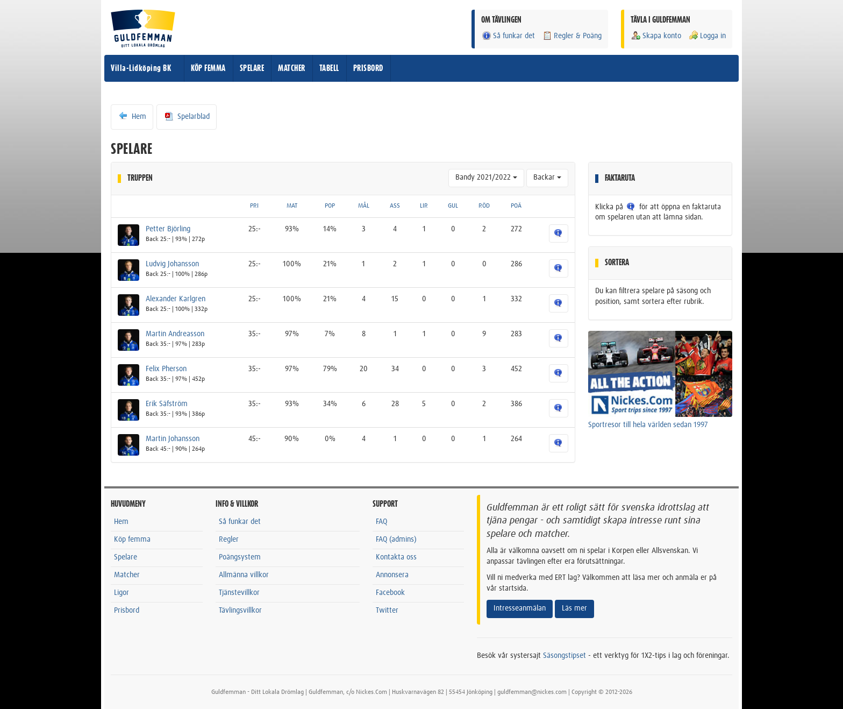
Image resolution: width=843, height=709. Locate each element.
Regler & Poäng (572, 36)
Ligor (121, 593)
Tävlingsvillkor (240, 610)
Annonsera (392, 575)
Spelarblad (186, 116)
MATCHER (291, 68)
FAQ (381, 522)
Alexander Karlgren (175, 299)
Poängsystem (240, 557)
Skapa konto (656, 36)
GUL (453, 206)
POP (330, 206)
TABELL (329, 68)
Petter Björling (168, 229)
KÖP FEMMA (208, 68)
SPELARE (252, 68)
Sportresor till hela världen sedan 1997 (648, 425)
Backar (547, 177)
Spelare (125, 557)
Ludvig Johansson (172, 264)
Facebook (390, 593)
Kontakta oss (396, 557)
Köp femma (132, 539)
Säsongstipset (564, 656)
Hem (132, 116)
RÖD (484, 206)
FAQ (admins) (396, 539)
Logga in (707, 36)
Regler (229, 539)
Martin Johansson (172, 439)
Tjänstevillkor (239, 593)
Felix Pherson (166, 369)
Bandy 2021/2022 (486, 177)
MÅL (363, 206)
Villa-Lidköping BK (141, 68)
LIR (424, 206)
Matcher (127, 575)
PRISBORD (368, 68)
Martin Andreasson (175, 334)
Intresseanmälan (520, 608)
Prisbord (126, 610)
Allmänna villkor (244, 575)
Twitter (387, 610)
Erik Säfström (167, 404)
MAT (292, 206)
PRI (254, 206)
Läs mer (574, 608)
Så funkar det (508, 36)
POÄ (516, 206)
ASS (395, 206)
